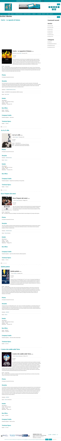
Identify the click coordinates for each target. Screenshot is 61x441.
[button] (20, 6)
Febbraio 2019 (51, 36)
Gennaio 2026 (51, 25)
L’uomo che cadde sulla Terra (10, 349)
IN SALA (14, 89)
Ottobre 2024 (51, 31)
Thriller (20, 53)
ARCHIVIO (7, 157)
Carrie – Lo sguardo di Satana (10, 20)
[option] (6, 435)
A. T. (57, 434)
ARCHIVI (34, 14)
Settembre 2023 (51, 34)
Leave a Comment (4, 126)
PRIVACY (54, 434)
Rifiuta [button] (50, 439)
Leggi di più (54, 439)
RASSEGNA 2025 (51, 47)
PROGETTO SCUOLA (28, 14)
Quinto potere (5, 266)
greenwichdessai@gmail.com (39, 436)
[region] (29, 6)
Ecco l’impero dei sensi (8, 193)
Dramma (16, 137)
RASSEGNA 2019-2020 (52, 43)
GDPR (50, 434)
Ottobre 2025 (51, 29)
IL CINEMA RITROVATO (9, 89)
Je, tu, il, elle (5, 130)
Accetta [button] (47, 439)
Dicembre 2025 (51, 27)
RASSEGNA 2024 (51, 45)
